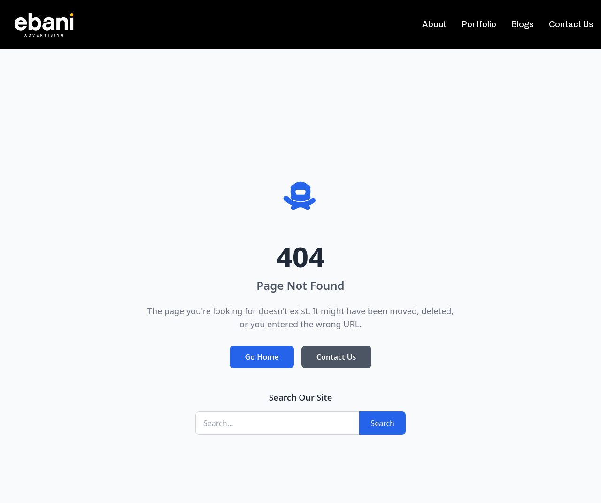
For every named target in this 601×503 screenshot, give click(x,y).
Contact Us (336, 357)
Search (382, 423)
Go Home (261, 357)
